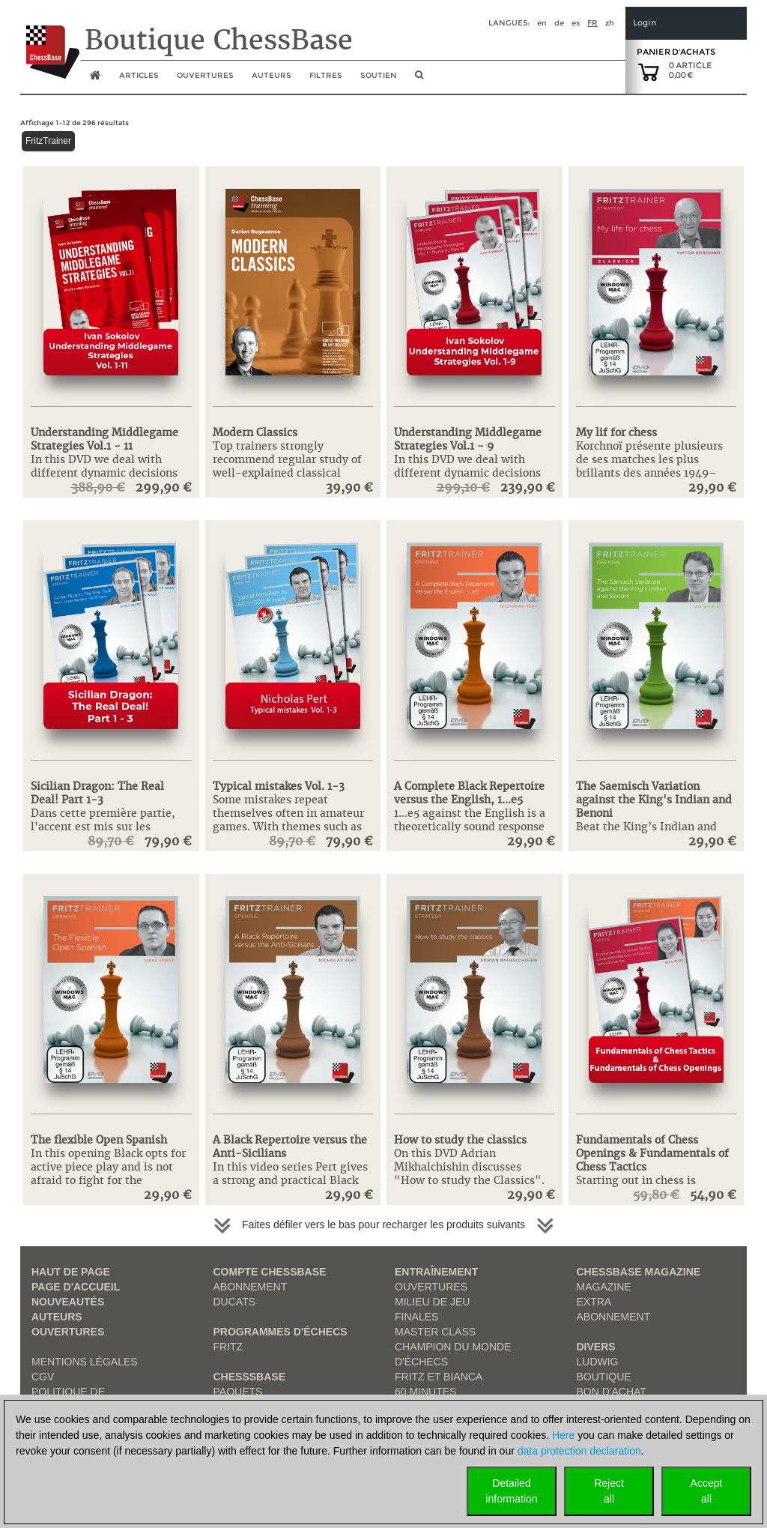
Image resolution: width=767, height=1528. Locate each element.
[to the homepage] (49, 40)
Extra (594, 1302)
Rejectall (609, 1491)
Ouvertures (67, 1332)
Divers (596, 1347)
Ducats (234, 1302)
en (542, 23)
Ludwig (598, 1362)
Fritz (228, 1347)
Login (644, 23)
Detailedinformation (511, 1491)
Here (563, 1435)
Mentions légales (84, 1362)
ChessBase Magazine (639, 1272)
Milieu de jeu (432, 1302)
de (559, 23)
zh (609, 23)
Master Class (435, 1332)
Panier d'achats (676, 51)
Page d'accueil (75, 1287)
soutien (378, 75)
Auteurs (271, 75)
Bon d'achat (611, 1392)
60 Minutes (425, 1392)
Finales (416, 1317)
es (576, 23)
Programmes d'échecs (280, 1332)
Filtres (325, 75)
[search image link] (419, 79)
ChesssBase (249, 1377)
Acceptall (707, 1491)
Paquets (238, 1392)
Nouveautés (67, 1302)
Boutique (604, 1377)
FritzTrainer (48, 141)
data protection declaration (579, 1451)
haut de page (70, 1272)
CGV (42, 1377)
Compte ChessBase (270, 1272)
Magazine (604, 1287)
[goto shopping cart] (648, 71)
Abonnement (250, 1287)
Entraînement (436, 1272)
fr (592, 23)
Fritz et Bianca (438, 1377)
